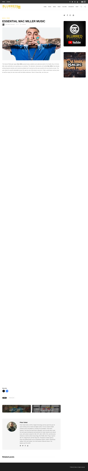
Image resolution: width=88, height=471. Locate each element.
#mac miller (11, 397)
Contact (8, 1)
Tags (5, 397)
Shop (77, 6)
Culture (64, 6)
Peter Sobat (7, 24)
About (3, 1)
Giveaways (71, 6)
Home (45, 6)
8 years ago (12, 24)
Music (49, 6)
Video (59, 6)
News (54, 6)
